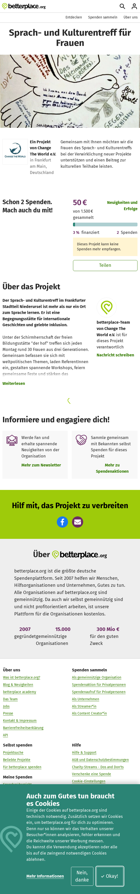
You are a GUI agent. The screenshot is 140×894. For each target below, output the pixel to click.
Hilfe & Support (84, 752)
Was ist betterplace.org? (21, 677)
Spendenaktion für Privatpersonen (99, 685)
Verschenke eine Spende (91, 774)
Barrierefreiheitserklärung (23, 728)
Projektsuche (13, 752)
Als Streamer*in (84, 706)
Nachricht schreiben (115, 355)
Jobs (6, 706)
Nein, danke (82, 876)
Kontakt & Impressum (20, 721)
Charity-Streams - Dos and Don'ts (98, 767)
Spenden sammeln (102, 17)
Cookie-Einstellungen (88, 781)
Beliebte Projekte (16, 760)
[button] (62, 522)
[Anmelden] (134, 6)
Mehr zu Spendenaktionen (112, 468)
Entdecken (74, 17)
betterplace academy (19, 692)
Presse (8, 713)
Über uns (131, 17)
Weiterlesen (13, 383)
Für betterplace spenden (22, 767)
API (5, 735)
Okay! (109, 876)
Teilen (105, 265)
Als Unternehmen (85, 699)
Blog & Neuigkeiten (18, 685)
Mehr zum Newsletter (41, 465)
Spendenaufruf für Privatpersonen (99, 692)
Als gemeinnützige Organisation (96, 677)
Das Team (10, 699)
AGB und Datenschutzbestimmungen (100, 760)
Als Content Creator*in (89, 713)
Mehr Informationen (45, 876)
